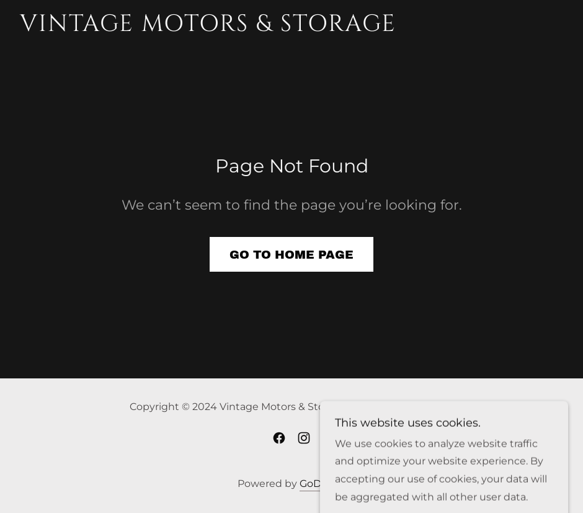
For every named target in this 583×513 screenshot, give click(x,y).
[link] (205, 27)
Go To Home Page (291, 254)
